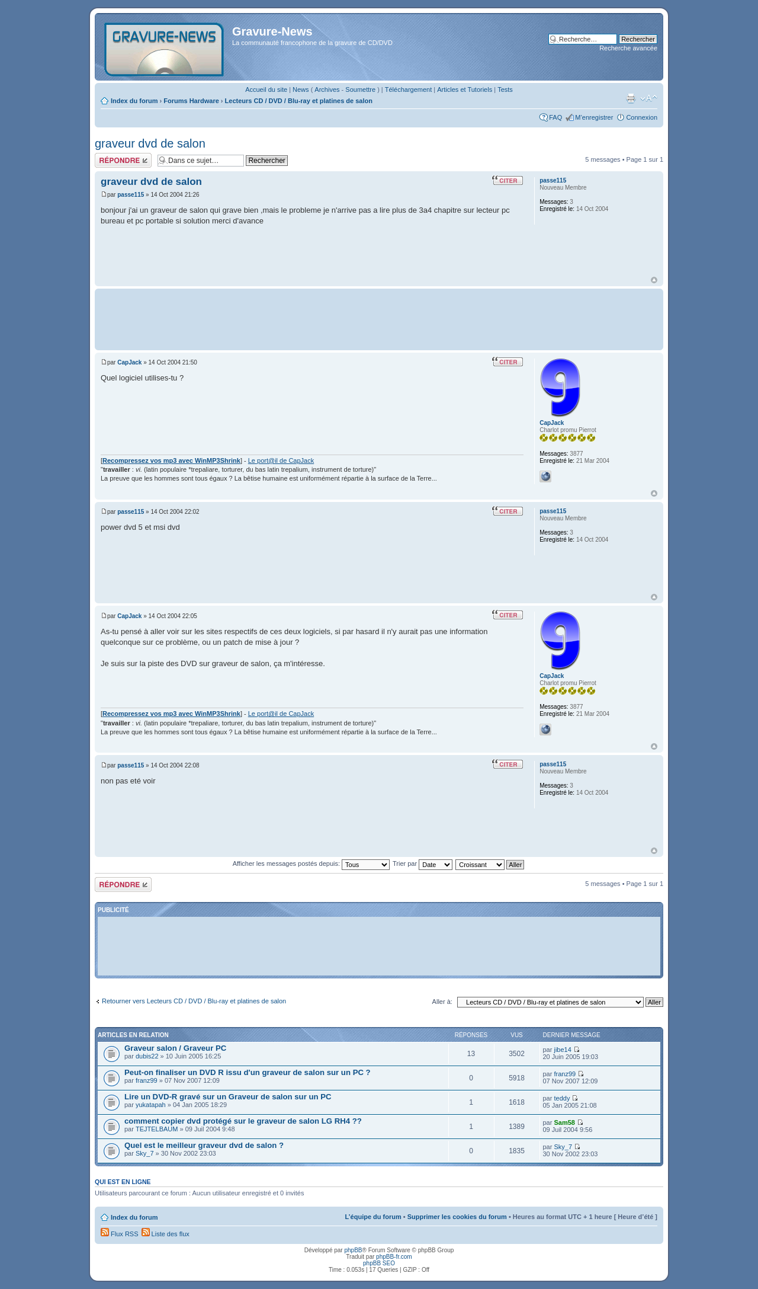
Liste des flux (166, 1233)
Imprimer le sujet (630, 98)
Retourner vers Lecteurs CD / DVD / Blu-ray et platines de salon (194, 1001)
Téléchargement (408, 89)
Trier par (422, 863)
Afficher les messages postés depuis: (311, 863)
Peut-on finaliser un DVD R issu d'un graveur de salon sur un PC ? (247, 1072)
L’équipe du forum (373, 1216)
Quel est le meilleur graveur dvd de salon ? (204, 1145)
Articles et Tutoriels (464, 89)
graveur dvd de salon (150, 143)
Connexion (641, 117)
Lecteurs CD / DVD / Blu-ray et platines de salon (298, 100)
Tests (505, 89)
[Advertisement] (379, 318)
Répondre (123, 160)
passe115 (130, 194)
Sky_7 (145, 1153)
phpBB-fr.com (394, 1256)
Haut (654, 280)
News (301, 89)
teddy (562, 1098)
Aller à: (442, 1001)
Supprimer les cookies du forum (457, 1216)
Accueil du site (266, 89)
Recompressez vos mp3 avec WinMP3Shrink (171, 460)
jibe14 (562, 1049)
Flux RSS (120, 1233)
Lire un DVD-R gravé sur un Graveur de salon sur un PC (228, 1096)
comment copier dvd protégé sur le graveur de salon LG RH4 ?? (243, 1121)
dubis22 (147, 1056)
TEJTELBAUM (157, 1129)
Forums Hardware (191, 100)
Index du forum (134, 100)
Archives (326, 89)
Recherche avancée (628, 48)
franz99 (147, 1080)
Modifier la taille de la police (648, 98)
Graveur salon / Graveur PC (175, 1048)
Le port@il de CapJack (281, 460)
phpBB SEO (379, 1263)
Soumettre (360, 89)
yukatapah (151, 1104)
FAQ (555, 117)
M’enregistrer (594, 117)
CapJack (129, 362)
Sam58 (564, 1122)
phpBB (353, 1250)
